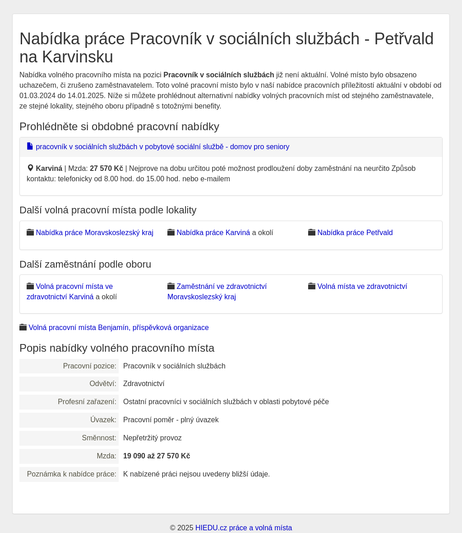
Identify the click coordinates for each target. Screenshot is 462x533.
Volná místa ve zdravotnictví (362, 286)
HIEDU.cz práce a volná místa (243, 528)
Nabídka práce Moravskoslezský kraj (94, 232)
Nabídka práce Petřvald (355, 232)
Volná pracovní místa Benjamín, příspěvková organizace (118, 327)
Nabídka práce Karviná (213, 232)
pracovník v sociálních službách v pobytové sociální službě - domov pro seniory (158, 147)
